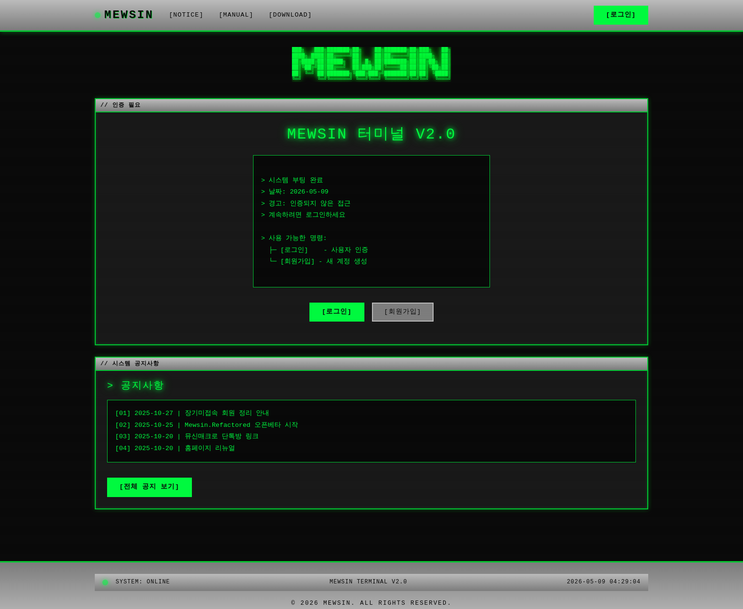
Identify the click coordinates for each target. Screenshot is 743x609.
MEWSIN (124, 15)
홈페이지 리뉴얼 (210, 448)
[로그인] (621, 14)
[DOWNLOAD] (290, 14)
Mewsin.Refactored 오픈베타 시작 (241, 425)
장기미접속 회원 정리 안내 (227, 413)
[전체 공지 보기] (149, 486)
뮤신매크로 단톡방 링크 (222, 436)
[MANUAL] (236, 14)
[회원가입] (402, 311)
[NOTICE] (186, 14)
